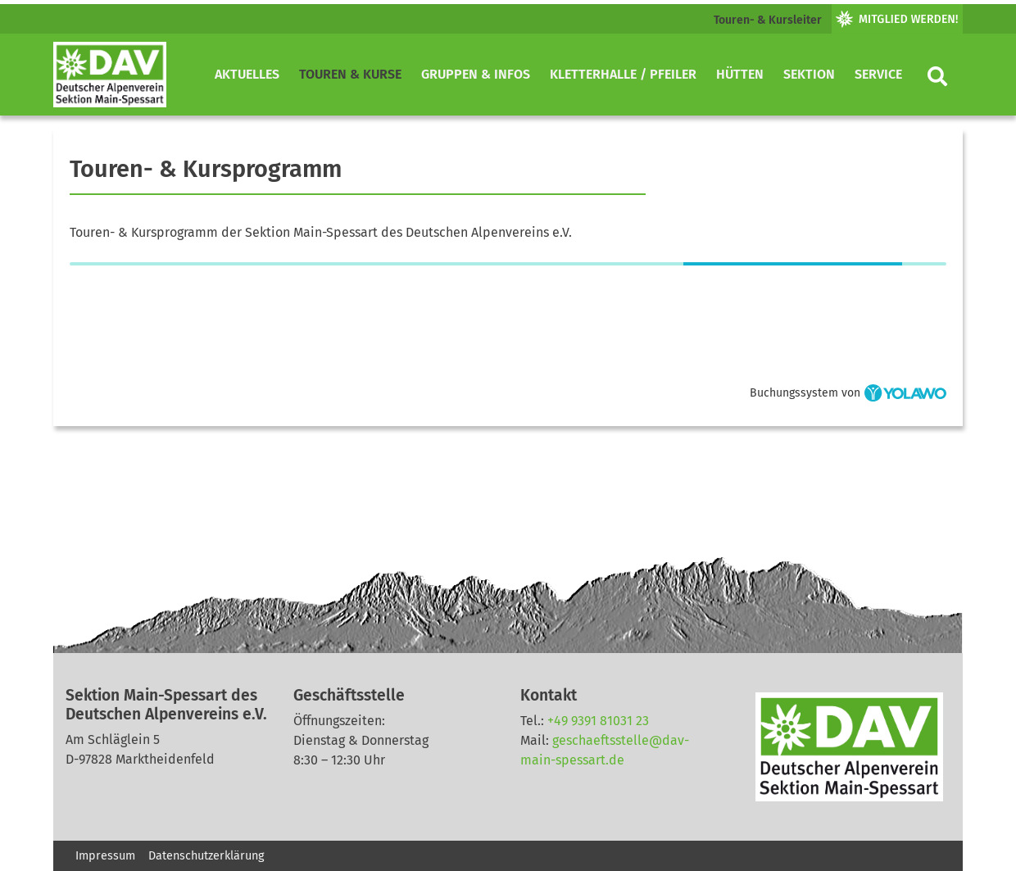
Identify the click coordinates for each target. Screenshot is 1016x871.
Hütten (740, 74)
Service (878, 74)
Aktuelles (247, 74)
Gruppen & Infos (475, 74)
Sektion (809, 74)
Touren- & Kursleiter (768, 20)
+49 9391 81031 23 (598, 720)
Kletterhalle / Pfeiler (623, 74)
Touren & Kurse (350, 74)
